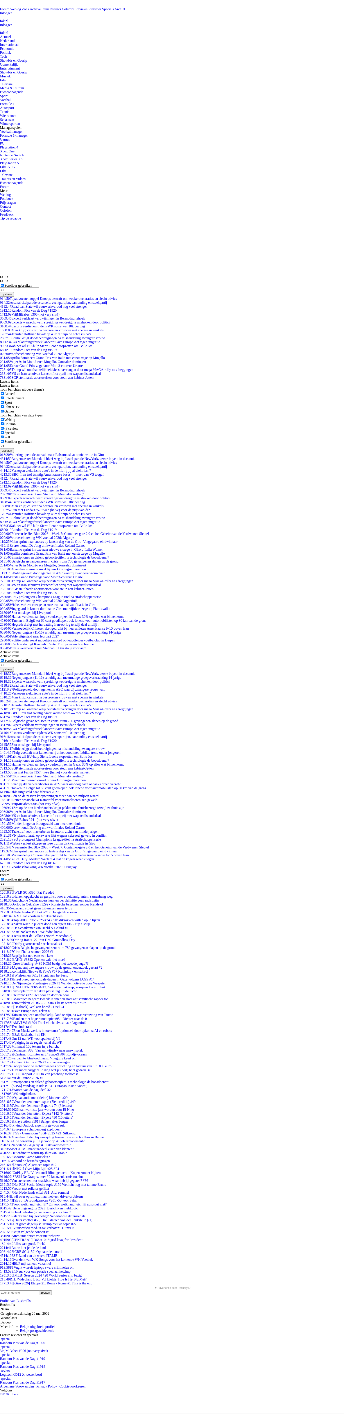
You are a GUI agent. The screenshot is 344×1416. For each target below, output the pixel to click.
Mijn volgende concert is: (24, 1232)
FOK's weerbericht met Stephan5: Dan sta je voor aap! (43, 648)
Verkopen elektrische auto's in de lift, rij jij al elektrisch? (45, 470)
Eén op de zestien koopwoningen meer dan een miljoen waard (49, 796)
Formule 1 (7, 104)
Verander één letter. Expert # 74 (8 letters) (36, 1105)
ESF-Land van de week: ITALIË (28, 1255)
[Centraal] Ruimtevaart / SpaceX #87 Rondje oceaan (43, 1054)
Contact (5, 206)
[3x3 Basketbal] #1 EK (23, 1034)
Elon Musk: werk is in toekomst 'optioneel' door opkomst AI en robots (56, 1030)
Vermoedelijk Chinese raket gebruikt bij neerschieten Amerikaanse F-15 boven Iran (64, 628)
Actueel (5, 37)
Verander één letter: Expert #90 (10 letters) (36, 1117)
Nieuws (55, 9)
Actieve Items (39, 9)
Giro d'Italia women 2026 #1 (27, 952)
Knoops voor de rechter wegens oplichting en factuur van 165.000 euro (55, 1066)
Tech (3, 56)
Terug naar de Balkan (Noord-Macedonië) (36, 936)
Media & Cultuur (12, 88)
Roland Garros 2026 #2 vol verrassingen (35, 1062)
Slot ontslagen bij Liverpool (25, 612)
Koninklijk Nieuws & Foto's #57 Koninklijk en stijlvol (44, 971)
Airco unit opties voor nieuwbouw (30, 1236)
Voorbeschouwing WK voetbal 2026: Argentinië (38, 601)
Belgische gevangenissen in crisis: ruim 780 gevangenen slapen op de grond (59, 561)
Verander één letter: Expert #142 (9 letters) (36, 1113)
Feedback (6, 214)
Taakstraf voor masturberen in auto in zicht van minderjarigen (49, 831)
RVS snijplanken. (18, 1094)
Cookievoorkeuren (72, 1386)
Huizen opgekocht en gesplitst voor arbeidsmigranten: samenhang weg (56, 896)
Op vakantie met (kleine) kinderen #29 (34, 1098)
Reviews (81, 9)
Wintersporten (10, 123)
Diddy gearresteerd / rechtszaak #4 (31, 944)
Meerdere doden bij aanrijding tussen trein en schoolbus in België (52, 1137)
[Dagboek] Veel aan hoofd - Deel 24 (32, 1007)
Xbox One (7, 151)
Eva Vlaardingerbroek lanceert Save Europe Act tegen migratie (50, 342)
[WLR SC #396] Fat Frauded (27, 892)
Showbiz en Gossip (13, 60)
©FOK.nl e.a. (9, 1394)
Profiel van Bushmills (15, 1301)
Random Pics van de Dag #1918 (28, 593)
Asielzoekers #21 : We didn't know (31, 932)
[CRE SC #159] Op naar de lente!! (31, 1252)
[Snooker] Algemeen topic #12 (28, 1165)
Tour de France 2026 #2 (21, 1078)
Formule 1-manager (14, 135)
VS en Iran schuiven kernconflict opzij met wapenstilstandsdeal (50, 373)
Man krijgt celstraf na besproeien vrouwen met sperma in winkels (52, 330)
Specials (108, 9)
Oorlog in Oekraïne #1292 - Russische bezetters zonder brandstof (51, 904)
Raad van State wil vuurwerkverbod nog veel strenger (43, 306)
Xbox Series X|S (11, 159)
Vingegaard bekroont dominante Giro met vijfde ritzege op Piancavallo (54, 609)
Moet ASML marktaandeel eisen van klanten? (37, 1149)
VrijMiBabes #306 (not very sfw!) (29, 314)
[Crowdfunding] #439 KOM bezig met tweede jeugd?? (44, 963)
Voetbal (5, 100)
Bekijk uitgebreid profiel (37, 1327)
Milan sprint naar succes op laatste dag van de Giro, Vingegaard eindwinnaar (59, 541)
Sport (4, 96)
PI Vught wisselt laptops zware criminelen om (37, 1267)
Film (3, 80)
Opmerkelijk (9, 64)
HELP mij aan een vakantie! (25, 1263)
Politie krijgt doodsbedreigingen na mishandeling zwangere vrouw (52, 338)
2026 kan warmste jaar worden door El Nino (37, 1109)
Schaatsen (7, 119)
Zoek (25, 9)
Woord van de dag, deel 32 (25, 1090)
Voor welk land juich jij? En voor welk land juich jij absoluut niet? (53, 1204)
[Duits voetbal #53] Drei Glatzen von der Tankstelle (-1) (46, 1220)
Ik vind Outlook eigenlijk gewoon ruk (32, 1125)
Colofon (5, 210)
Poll (7, 437)
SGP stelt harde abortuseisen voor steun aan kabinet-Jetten (46, 377)
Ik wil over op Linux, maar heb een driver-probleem (41, 1196)
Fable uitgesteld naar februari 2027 (29, 636)
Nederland (7, 41)
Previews (94, 9)
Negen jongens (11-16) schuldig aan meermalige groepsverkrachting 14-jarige (60, 632)
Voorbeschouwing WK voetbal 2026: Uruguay (38, 867)
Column (10, 424)
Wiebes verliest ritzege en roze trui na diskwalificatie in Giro (47, 605)
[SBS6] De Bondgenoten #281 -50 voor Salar (38, 1200)
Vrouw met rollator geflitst (24, 1188)
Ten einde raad (16, 1027)
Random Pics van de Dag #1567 (28, 863)
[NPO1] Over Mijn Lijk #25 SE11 (30, 1169)
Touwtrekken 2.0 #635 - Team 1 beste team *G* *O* (43, 1003)
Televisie (6, 84)
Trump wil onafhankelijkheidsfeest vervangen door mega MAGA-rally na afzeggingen (66, 369)
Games (5, 139)
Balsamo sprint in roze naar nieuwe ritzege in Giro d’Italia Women (51, 549)
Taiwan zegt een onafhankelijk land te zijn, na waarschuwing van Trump (56, 1015)
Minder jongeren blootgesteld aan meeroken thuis (40, 823)
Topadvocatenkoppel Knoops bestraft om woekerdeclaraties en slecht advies (58, 298)
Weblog (15, 9)
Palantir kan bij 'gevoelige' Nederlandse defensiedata (43, 1216)
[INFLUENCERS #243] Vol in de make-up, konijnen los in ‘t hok (53, 987)
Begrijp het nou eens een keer (26, 955)
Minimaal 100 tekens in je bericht (29, 1046)
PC (2, 143)
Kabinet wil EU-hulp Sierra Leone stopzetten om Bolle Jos (46, 346)
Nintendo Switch (12, 155)
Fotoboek (6, 198)
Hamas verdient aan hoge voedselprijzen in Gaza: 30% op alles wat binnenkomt (62, 616)
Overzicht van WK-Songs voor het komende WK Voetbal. (46, 1259)
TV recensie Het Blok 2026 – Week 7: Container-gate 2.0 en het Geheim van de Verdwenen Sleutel (74, 534)
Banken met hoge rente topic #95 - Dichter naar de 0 (43, 1019)
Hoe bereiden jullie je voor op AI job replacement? (42, 1141)
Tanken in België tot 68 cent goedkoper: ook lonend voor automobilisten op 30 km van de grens (73, 620)
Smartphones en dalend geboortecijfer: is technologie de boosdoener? (54, 557)
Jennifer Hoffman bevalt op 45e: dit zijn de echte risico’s (45, 334)
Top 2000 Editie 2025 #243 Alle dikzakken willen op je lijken (50, 920)
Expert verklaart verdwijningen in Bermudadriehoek (42, 318)
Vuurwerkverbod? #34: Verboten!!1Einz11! (37, 1228)
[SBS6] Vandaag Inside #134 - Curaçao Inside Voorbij (44, 1086)
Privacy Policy (46, 1386)
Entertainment (10, 68)
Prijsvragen (8, 202)
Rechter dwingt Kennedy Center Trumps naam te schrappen (47, 644)
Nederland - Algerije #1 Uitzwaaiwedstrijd (35, 1145)
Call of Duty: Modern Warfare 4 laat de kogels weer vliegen (47, 859)
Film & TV (8, 167)
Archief (120, 9)
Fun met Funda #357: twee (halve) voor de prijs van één (45, 510)
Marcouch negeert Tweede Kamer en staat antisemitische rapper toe (54, 999)
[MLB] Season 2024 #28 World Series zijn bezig (41, 1275)
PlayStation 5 (9, 163)
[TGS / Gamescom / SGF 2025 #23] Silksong (37, 1133)
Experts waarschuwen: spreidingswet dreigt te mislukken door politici (55, 322)
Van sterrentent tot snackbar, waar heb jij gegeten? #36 (44, 1180)
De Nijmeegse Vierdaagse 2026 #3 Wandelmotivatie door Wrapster (53, 983)
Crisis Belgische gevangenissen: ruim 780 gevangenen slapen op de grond (58, 948)
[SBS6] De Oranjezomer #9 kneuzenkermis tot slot (41, 1177)
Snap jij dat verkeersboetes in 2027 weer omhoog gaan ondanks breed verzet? (60, 784)
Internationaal (10, 44)
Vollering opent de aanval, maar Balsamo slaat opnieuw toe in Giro (52, 455)
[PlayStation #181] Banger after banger (34, 1121)
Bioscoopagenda (11, 92)
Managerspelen (11, 127)
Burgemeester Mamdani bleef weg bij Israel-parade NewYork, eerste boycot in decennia (67, 459)
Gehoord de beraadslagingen (25, 1161)
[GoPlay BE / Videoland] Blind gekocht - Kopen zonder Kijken (50, 1173)
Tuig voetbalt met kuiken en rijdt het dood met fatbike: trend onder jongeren (60, 752)
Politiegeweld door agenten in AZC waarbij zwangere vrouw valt (52, 573)
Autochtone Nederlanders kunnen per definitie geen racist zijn (49, 900)
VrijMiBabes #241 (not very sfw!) (29, 819)
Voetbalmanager (11, 131)
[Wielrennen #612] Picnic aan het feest (34, 975)
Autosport (7, 108)
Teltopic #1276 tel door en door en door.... (36, 995)
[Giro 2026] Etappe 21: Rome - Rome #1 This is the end (46, 1283)
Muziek (5, 76)
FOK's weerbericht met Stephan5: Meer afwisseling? (42, 494)
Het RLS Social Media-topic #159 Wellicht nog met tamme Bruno (53, 1184)
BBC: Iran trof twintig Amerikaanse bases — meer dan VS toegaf (52, 474)
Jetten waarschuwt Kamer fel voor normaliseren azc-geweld (48, 800)
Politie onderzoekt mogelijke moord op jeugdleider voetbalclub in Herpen (57, 640)
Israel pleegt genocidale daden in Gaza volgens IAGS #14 (47, 979)
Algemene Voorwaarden (17, 1386)
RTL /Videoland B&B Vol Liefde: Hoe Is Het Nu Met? (43, 1279)
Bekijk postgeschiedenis (37, 1330)
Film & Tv (11, 407)
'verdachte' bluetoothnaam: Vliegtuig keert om (38, 1058)
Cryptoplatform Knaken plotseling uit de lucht (38, 991)
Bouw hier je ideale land (23, 1248)
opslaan (7, 294)
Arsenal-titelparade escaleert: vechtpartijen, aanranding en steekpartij (53, 302)
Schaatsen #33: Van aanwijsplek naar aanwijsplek (41, 1050)
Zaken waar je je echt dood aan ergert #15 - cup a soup (45, 924)
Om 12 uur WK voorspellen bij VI (30, 1038)
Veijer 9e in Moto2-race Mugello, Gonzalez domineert (43, 362)
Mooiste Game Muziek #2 (25, 1157)
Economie (7, 48)
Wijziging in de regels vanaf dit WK (31, 1042)
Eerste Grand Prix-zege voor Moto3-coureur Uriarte (41, 366)
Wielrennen (8, 116)
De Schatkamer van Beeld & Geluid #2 (34, 928)
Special (9, 433)
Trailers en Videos (12, 179)
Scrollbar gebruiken (18, 285)
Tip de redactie (10, 218)
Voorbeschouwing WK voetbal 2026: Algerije (37, 354)
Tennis (4, 112)
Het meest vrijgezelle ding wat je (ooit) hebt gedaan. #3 (45, 1070)
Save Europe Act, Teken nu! (26, 1011)
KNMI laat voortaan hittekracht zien (31, 916)
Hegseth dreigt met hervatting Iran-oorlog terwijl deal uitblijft (49, 624)
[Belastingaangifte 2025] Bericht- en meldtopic (39, 1208)
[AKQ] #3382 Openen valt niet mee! (32, 959)
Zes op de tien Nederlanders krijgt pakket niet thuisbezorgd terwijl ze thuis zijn (62, 808)
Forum (4, 9)
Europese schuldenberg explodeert (31, 1129)
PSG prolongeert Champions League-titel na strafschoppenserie (50, 597)
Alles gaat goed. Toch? (22, 1244)
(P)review (11, 428)
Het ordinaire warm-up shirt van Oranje (33, 1153)
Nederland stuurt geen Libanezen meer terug (36, 908)
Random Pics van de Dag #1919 (28, 350)
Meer (3, 191)
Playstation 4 (9, 147)
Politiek (5, 52)
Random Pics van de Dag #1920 (28, 310)
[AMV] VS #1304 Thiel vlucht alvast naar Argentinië (43, 1023)
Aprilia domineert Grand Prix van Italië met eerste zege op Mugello (52, 358)
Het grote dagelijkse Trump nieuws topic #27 (38, 1224)
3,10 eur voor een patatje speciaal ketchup (35, 1271)
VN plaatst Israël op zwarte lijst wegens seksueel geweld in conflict (53, 835)
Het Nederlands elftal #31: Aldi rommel (34, 1192)
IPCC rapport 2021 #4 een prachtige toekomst (39, 1074)
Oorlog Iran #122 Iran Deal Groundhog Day (37, 940)
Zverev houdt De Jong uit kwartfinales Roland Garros (42, 545)
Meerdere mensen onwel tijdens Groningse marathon (43, 569)
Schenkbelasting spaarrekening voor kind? (35, 1212)
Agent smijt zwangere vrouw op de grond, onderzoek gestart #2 (51, 967)
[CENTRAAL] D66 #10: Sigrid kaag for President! (42, 1240)
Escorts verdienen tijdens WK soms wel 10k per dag (42, 326)
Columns (68, 9)
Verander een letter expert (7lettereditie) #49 (37, 1102)
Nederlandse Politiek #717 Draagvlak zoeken (38, 912)
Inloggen (6, 13)
